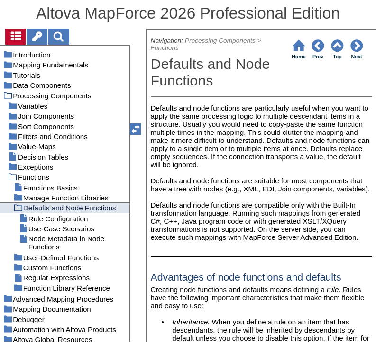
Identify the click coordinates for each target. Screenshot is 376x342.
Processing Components (220, 40)
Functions (165, 47)
